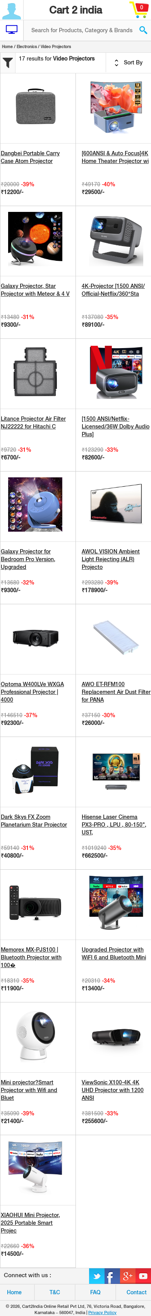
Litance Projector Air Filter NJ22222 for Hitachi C (33, 423)
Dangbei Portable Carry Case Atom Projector (30, 157)
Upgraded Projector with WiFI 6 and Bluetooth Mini (114, 954)
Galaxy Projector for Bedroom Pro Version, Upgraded (28, 559)
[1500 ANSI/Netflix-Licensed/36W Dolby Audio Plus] (115, 426)
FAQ (95, 1292)
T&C (55, 1292)
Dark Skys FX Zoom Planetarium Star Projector (34, 821)
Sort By (128, 62)
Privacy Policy (102, 1312)
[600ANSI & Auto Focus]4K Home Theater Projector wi (115, 157)
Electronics (27, 46)
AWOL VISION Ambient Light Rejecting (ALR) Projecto (111, 559)
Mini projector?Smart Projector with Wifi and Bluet (29, 1090)
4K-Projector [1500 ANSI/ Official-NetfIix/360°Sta (113, 290)
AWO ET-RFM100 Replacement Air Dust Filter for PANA (116, 692)
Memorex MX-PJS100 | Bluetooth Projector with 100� (31, 957)
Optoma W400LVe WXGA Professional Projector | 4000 (32, 692)
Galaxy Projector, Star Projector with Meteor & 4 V (35, 290)
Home (7, 46)
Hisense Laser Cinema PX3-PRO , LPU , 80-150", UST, (114, 825)
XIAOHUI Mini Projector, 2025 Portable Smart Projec (30, 1223)
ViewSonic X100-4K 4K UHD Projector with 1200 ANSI (113, 1090)
